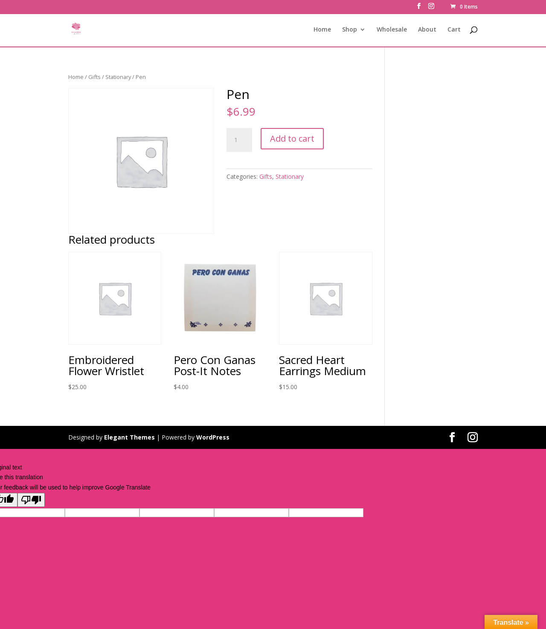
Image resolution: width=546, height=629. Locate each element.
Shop (349, 30)
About (427, 30)
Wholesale (392, 30)
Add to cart (292, 138)
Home (322, 30)
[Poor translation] (31, 500)
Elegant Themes (129, 437)
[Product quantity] (239, 140)
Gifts (94, 77)
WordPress (212, 437)
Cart (454, 30)
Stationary (118, 77)
